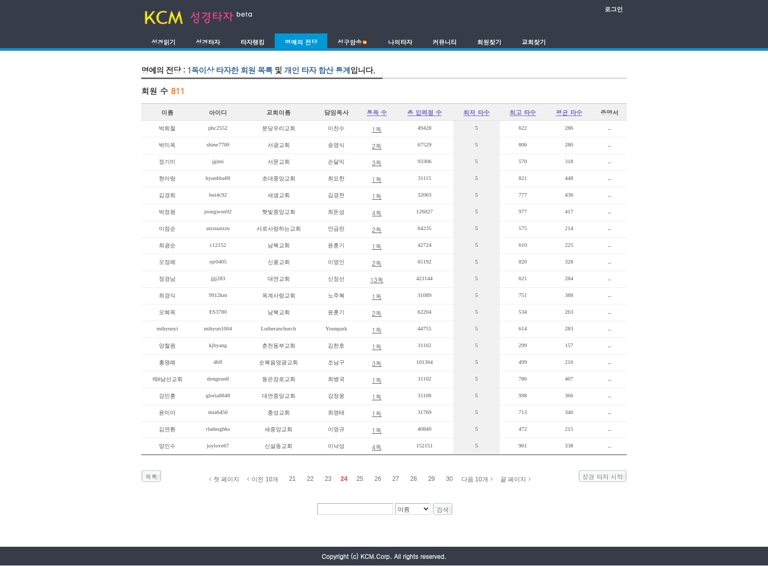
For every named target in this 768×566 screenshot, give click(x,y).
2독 (376, 145)
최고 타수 (522, 112)
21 (292, 478)
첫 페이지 (226, 479)
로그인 (614, 9)
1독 (376, 129)
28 (413, 478)
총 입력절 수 (424, 112)
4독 (376, 212)
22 (310, 478)
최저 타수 (476, 112)
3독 (376, 162)
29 (431, 478)
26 (377, 478)
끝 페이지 (513, 479)
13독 (376, 279)
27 (395, 478)
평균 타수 (569, 112)
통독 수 (377, 112)
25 (360, 478)
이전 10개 (264, 479)
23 (328, 478)
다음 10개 (474, 479)
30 (449, 478)
